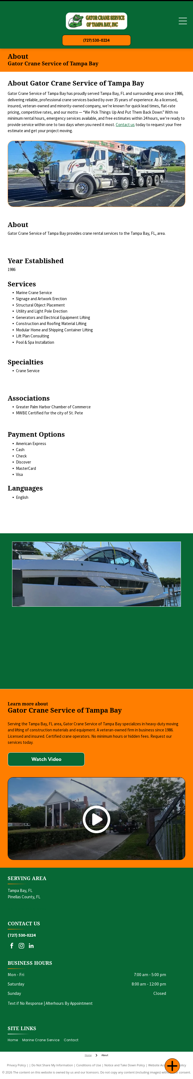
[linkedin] (31, 946)
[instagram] (21, 946)
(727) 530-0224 (21, 935)
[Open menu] (183, 21)
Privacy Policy (16, 1065)
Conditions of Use (88, 1065)
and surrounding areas (27, 908)
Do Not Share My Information (52, 1065)
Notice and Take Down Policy (124, 1065)
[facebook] (12, 946)
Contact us (125, 124)
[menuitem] (15, 1040)
